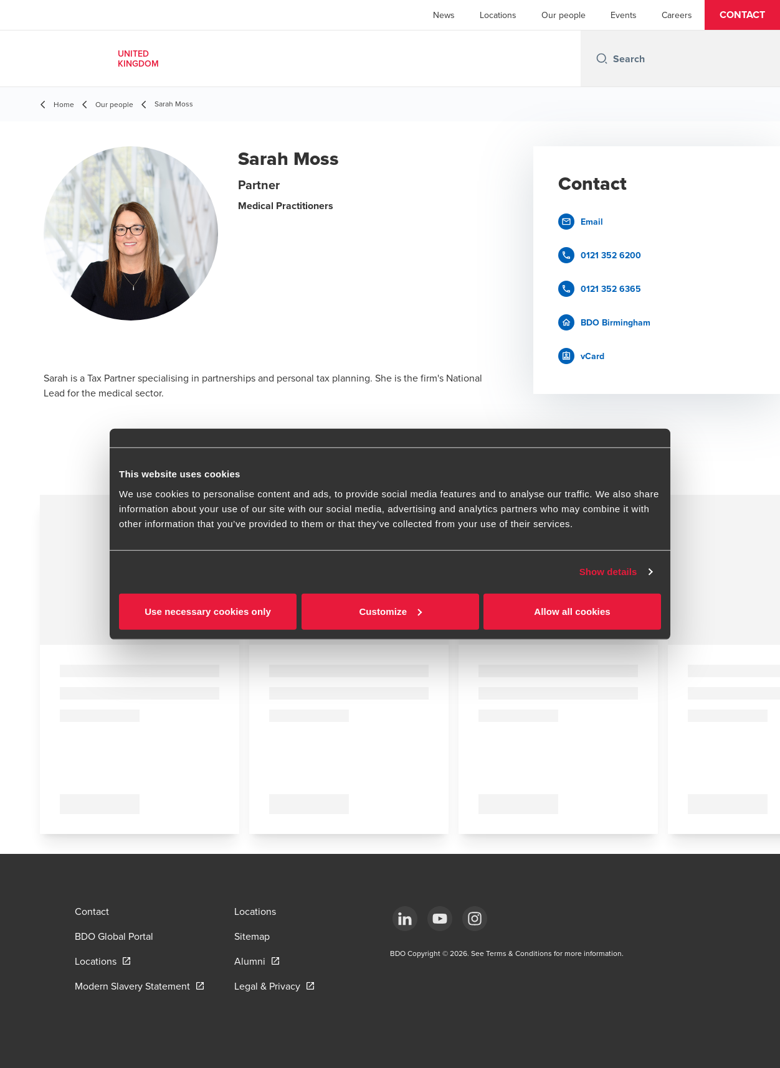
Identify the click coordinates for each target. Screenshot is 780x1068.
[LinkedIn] (405, 919)
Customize (390, 611)
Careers (677, 15)
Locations (498, 15)
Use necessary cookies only (208, 611)
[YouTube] (440, 919)
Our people (563, 15)
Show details (608, 571)
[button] (742, 15)
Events (624, 15)
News (444, 15)
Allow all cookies (572, 611)
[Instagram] (475, 919)
